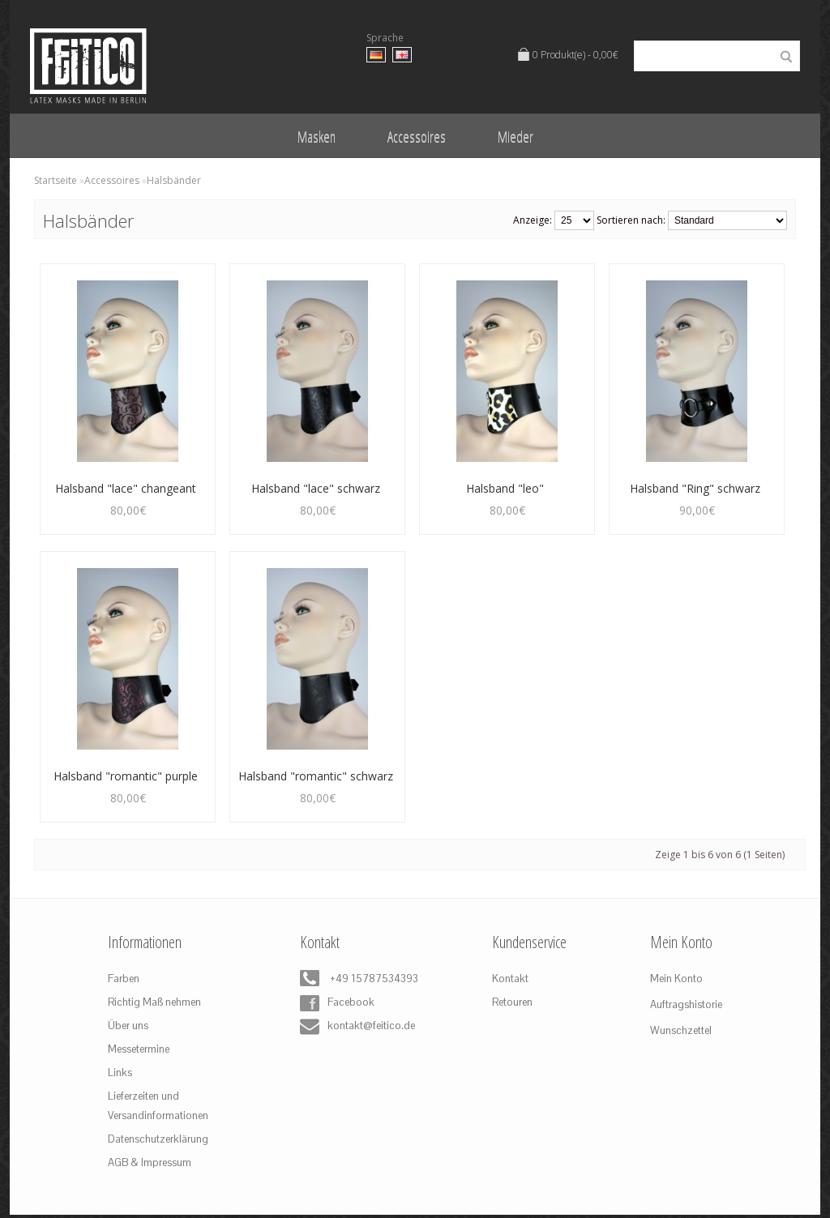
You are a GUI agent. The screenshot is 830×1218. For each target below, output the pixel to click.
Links (120, 1072)
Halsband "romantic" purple (125, 776)
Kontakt (510, 978)
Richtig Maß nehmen (154, 1002)
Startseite (55, 180)
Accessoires (416, 136)
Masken (316, 136)
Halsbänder (174, 180)
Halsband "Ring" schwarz (695, 488)
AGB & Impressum (149, 1162)
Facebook (337, 1003)
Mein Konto (676, 978)
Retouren (512, 1002)
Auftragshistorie (686, 1004)
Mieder (515, 136)
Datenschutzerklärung (158, 1139)
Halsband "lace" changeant (125, 488)
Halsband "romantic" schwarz (315, 776)
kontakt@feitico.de (354, 1027)
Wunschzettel (681, 1030)
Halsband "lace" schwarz (315, 488)
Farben (123, 978)
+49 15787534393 (354, 979)
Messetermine (138, 1049)
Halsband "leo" (505, 488)
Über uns (128, 1025)
